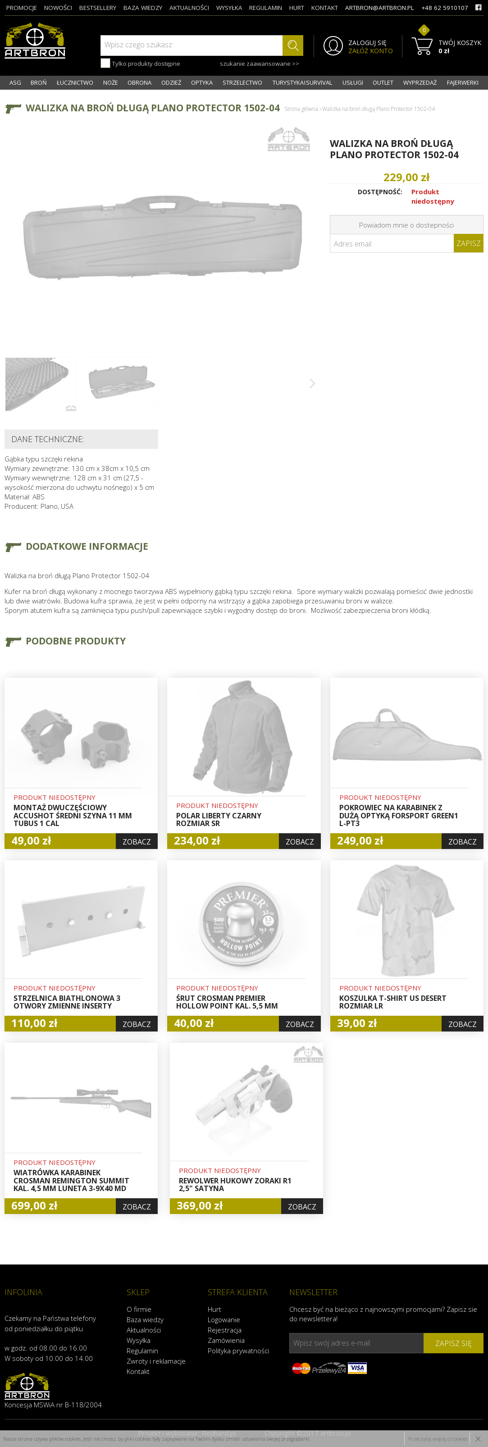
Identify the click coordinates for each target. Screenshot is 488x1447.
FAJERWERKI (463, 82)
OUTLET (383, 82)
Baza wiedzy (145, 1319)
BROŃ (39, 82)
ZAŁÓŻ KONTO (370, 51)
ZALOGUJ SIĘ (367, 43)
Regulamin (142, 1350)
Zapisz (468, 243)
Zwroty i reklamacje (156, 1360)
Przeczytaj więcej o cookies (437, 1438)
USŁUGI (352, 82)
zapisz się (453, 1343)
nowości (58, 8)
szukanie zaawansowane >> (259, 63)
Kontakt (138, 1371)
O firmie (139, 1309)
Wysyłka (139, 1340)
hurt (296, 8)
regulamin (265, 8)
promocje (21, 8)
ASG (15, 82)
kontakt (324, 8)
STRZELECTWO (242, 82)
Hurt (214, 1309)
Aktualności (144, 1329)
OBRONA (139, 82)
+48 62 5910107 (444, 8)
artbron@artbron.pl (379, 8)
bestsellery (97, 8)
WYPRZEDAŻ (420, 82)
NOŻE (110, 82)
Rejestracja (225, 1329)
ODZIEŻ (171, 82)
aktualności (189, 8)
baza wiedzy (142, 8)
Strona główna (301, 109)
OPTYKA (202, 82)
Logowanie (224, 1319)
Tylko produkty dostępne (140, 63)
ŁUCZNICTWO (75, 82)
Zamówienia (226, 1340)
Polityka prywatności (238, 1350)
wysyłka (229, 8)
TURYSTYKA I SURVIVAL (302, 82)
